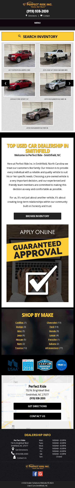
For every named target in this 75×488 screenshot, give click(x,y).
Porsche (52, 339)
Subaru (52, 343)
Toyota (19, 348)
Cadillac (19, 322)
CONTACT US (37, 416)
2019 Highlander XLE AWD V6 (55, 99)
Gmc (19, 331)
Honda (52, 331)
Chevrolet (52, 322)
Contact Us (21, 458)
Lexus (52, 335)
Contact (45, 16)
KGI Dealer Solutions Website (35, 483)
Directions (31, 16)
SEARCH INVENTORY (37, 36)
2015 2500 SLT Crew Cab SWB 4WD (55, 70)
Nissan (19, 339)
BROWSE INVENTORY (37, 216)
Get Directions (22, 450)
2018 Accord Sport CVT (19, 99)
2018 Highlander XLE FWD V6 (37, 128)
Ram (19, 343)
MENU (37, 22)
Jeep (19, 335)
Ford (52, 326)
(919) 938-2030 (38, 11)
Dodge (19, 326)
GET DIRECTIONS (37, 406)
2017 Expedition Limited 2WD (19, 70)
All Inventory (51, 348)
